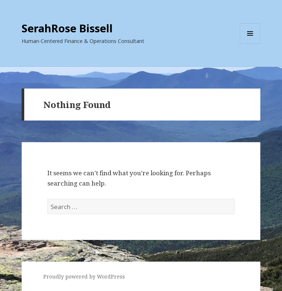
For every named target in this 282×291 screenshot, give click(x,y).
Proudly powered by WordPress (84, 276)
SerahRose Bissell (67, 28)
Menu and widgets (250, 43)
